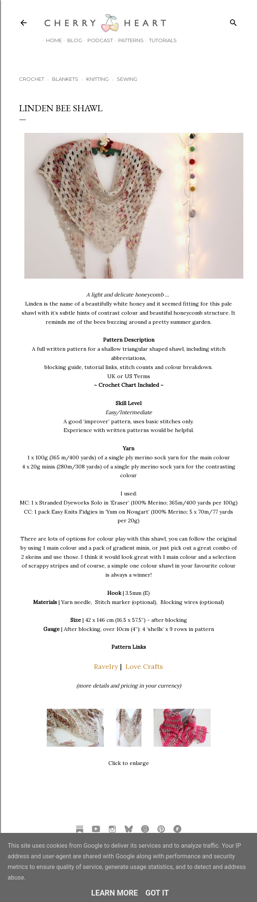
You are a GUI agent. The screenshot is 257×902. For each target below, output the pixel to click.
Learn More (114, 892)
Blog (70, 40)
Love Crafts (144, 666)
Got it (157, 892)
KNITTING (97, 79)
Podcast (96, 40)
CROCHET (31, 79)
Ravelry (106, 666)
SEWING (127, 79)
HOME (50, 40)
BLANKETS (65, 79)
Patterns (127, 40)
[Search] (233, 21)
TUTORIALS (159, 40)
